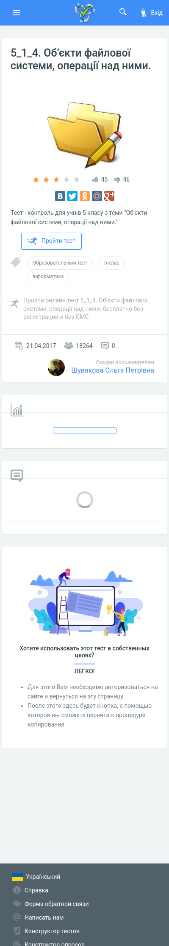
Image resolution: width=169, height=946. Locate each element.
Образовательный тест (60, 263)
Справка (36, 890)
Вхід (151, 13)
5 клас (111, 263)
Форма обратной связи (57, 903)
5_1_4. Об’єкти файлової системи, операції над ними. (81, 59)
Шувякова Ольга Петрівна (112, 370)
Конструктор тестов (52, 931)
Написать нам (44, 917)
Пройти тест (50, 241)
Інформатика (48, 276)
